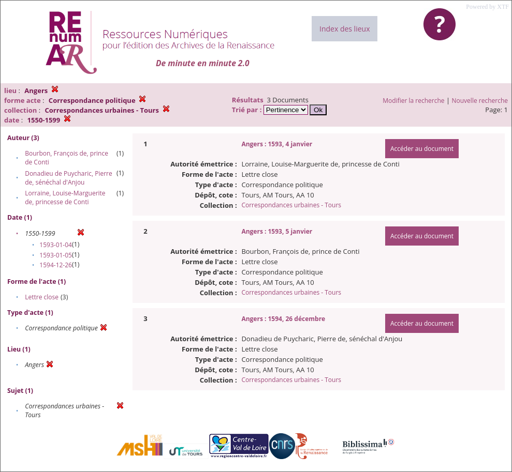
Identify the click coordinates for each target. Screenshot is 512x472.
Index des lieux (344, 29)
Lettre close (41, 297)
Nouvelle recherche (480, 100)
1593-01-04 (55, 244)
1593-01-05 (55, 255)
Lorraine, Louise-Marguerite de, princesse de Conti (65, 197)
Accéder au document (422, 148)
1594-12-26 (55, 265)
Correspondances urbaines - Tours (291, 205)
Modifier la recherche (413, 100)
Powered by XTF (487, 6)
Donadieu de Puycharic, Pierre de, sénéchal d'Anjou (68, 178)
